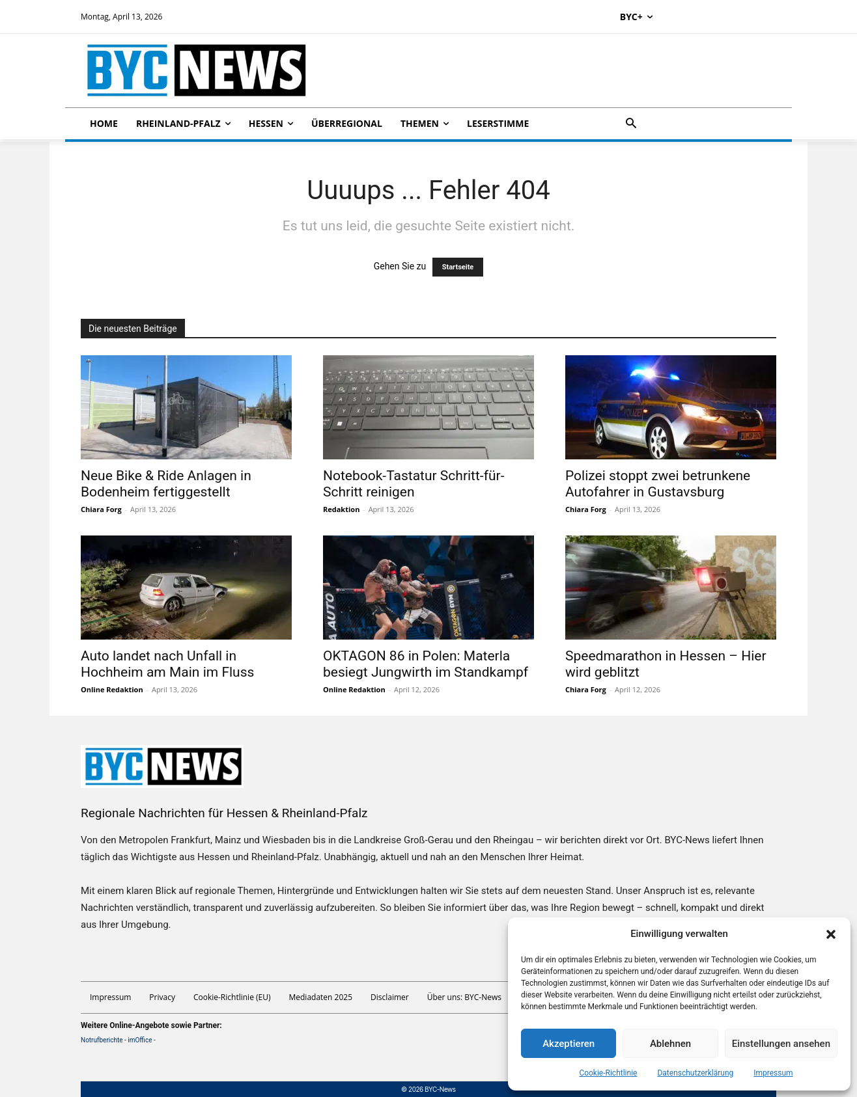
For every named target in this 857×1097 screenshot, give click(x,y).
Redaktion (341, 509)
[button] (830, 934)
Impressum (773, 1072)
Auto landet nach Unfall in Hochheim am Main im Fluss (167, 664)
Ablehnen (670, 1044)
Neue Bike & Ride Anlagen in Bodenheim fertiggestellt (166, 484)
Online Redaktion (112, 689)
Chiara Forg (101, 509)
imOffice (140, 1040)
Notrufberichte (102, 1040)
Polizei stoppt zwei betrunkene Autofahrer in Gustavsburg (657, 484)
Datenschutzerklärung (695, 1072)
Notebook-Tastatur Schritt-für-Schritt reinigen (413, 484)
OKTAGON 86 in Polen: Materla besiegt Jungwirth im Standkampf (425, 664)
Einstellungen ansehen (781, 1044)
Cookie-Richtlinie (608, 1072)
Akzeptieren (568, 1044)
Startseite (458, 267)
